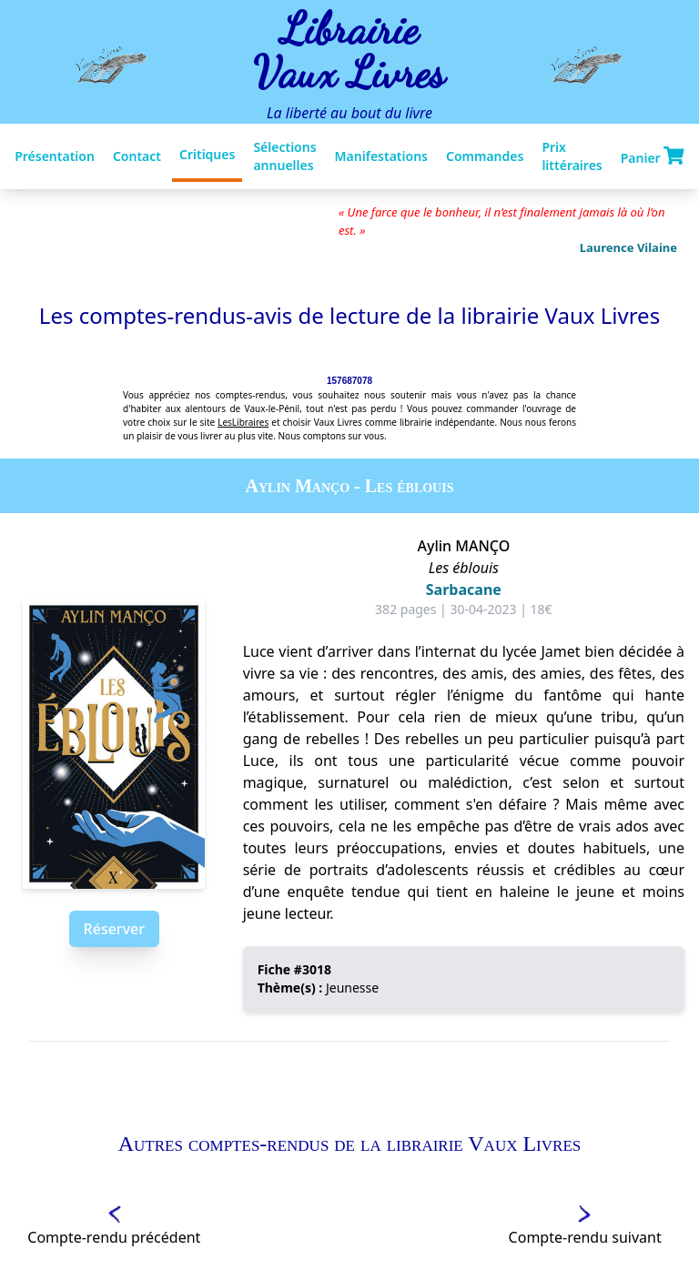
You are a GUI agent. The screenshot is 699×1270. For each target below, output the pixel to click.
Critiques (207, 154)
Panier (652, 156)
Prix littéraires (572, 156)
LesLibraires (243, 422)
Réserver (114, 929)
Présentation (55, 156)
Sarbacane (463, 590)
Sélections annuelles (284, 156)
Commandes (484, 156)
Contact (137, 156)
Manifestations (381, 156)
